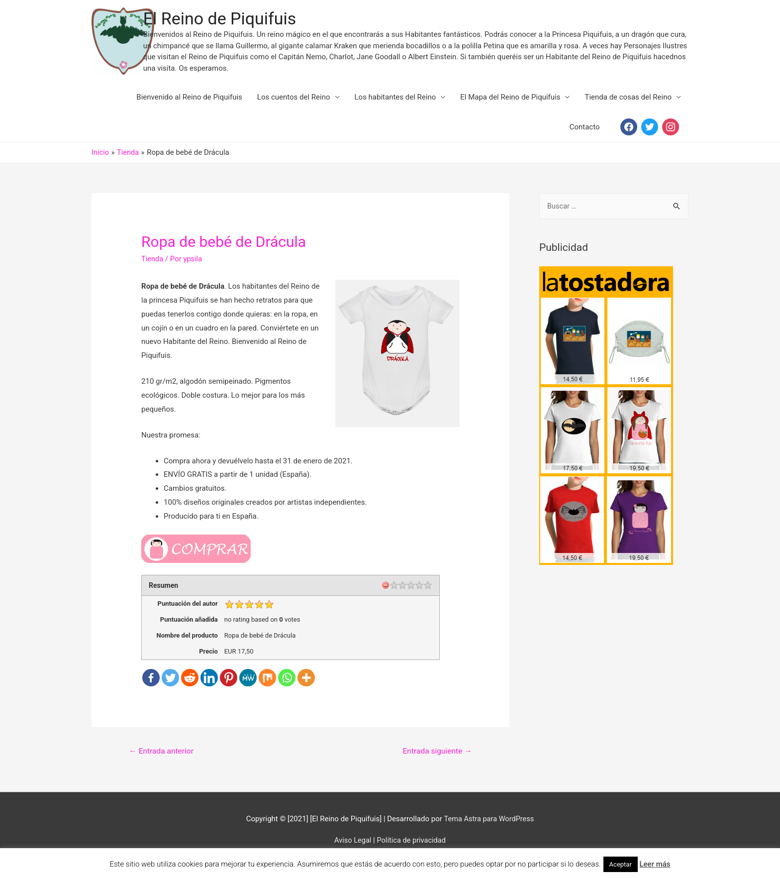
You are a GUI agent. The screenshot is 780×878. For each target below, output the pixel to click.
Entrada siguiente (436, 761)
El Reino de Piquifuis (250, 23)
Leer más (654, 864)
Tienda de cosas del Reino (628, 107)
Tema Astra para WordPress (489, 829)
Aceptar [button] (620, 864)
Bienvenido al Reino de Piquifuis (189, 107)
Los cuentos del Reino (293, 107)
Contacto (585, 136)
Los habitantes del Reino (395, 107)
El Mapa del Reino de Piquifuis (510, 107)
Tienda (152, 268)
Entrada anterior (162, 761)
